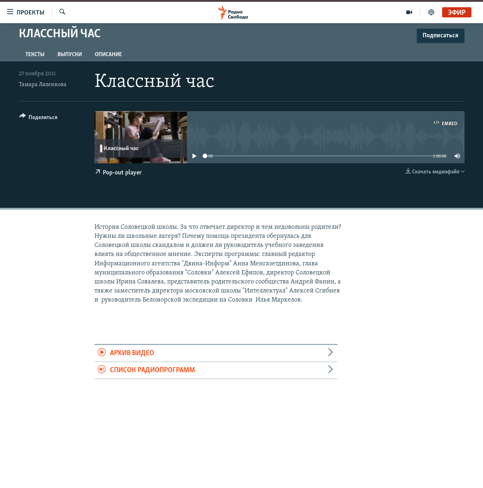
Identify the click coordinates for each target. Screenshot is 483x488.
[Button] (38, 118)
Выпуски (70, 55)
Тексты (35, 55)
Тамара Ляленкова (43, 85)
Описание (108, 55)
